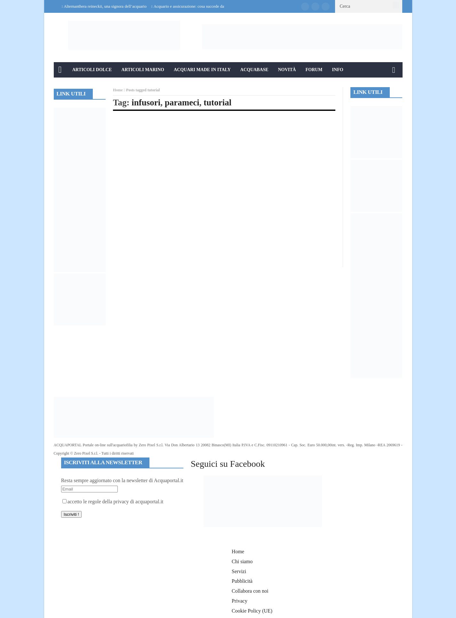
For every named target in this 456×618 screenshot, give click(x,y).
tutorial (217, 102)
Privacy (239, 601)
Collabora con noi (250, 591)
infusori (146, 102)
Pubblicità (242, 581)
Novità (287, 69)
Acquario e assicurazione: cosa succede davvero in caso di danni (207, 6)
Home (118, 90)
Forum (314, 69)
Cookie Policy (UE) (252, 611)
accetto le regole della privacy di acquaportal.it (113, 501)
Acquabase (254, 69)
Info (337, 69)
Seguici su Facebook (228, 464)
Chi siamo (242, 561)
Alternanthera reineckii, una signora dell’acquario (105, 6)
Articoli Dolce (92, 69)
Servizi (239, 571)
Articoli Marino (142, 69)
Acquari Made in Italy (202, 69)
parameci (182, 102)
